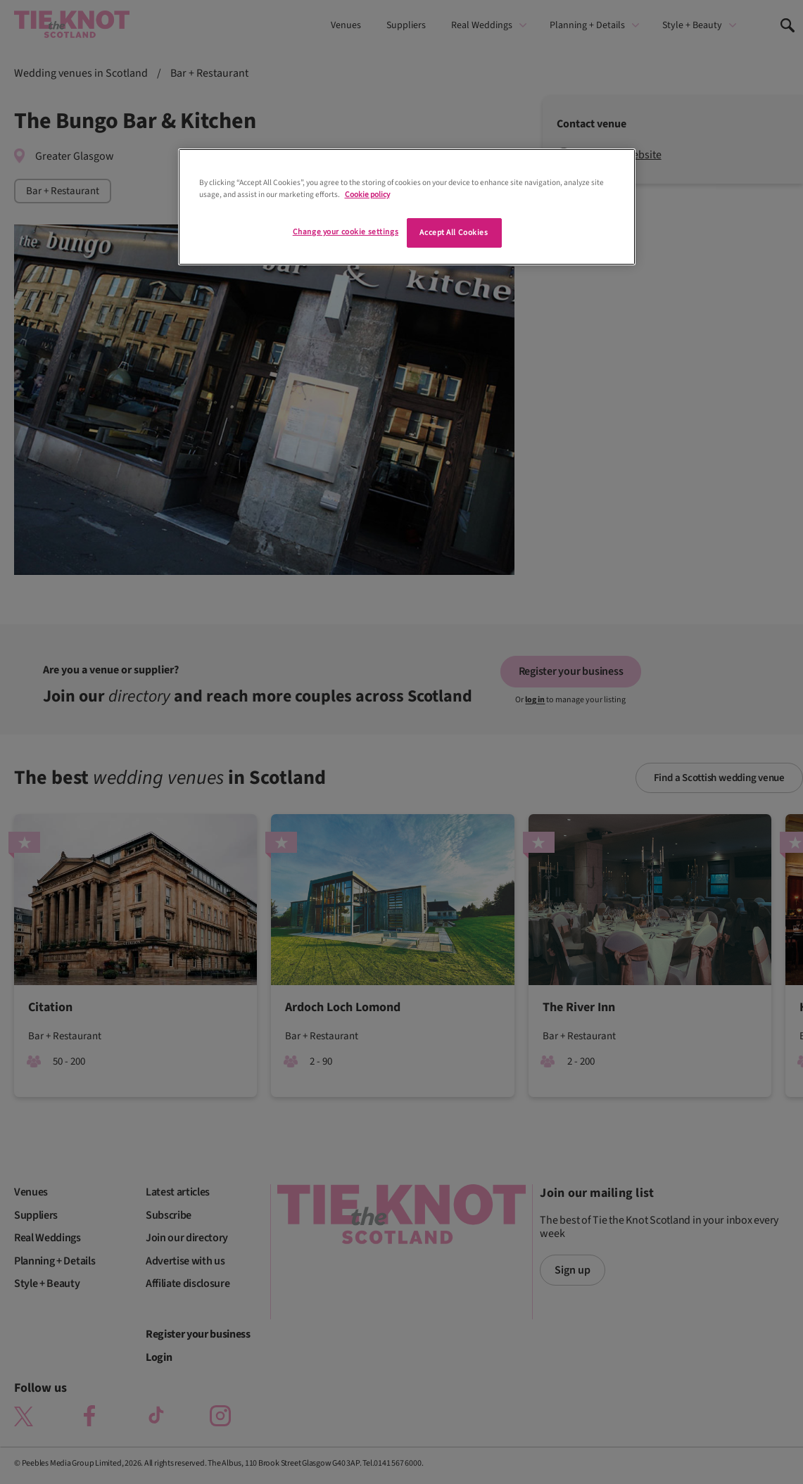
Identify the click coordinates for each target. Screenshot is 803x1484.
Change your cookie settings (345, 232)
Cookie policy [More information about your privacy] (367, 195)
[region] (407, 206)
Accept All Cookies (453, 233)
